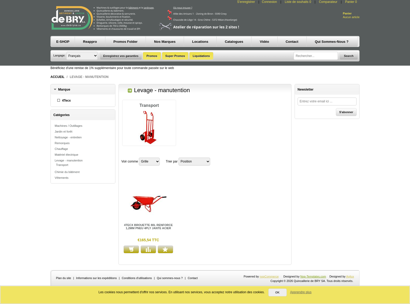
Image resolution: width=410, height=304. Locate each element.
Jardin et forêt (63, 131)
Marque (64, 89)
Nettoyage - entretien (68, 137)
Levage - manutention (69, 160)
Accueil (57, 77)
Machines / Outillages (68, 125)
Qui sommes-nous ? (170, 278)
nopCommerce (269, 276)
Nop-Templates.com (313, 276)
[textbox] (316, 56)
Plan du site (63, 278)
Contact (193, 278)
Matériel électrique (66, 154)
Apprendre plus (300, 292)
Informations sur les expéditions (96, 278)
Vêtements (62, 177)
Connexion (269, 2)
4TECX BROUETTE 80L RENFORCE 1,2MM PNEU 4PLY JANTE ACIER (148, 226)
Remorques (62, 143)
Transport (62, 164)
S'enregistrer (246, 2)
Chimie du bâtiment (67, 172)
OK (277, 292)
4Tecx (66, 100)
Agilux (350, 276)
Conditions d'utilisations (137, 278)
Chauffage (61, 148)
